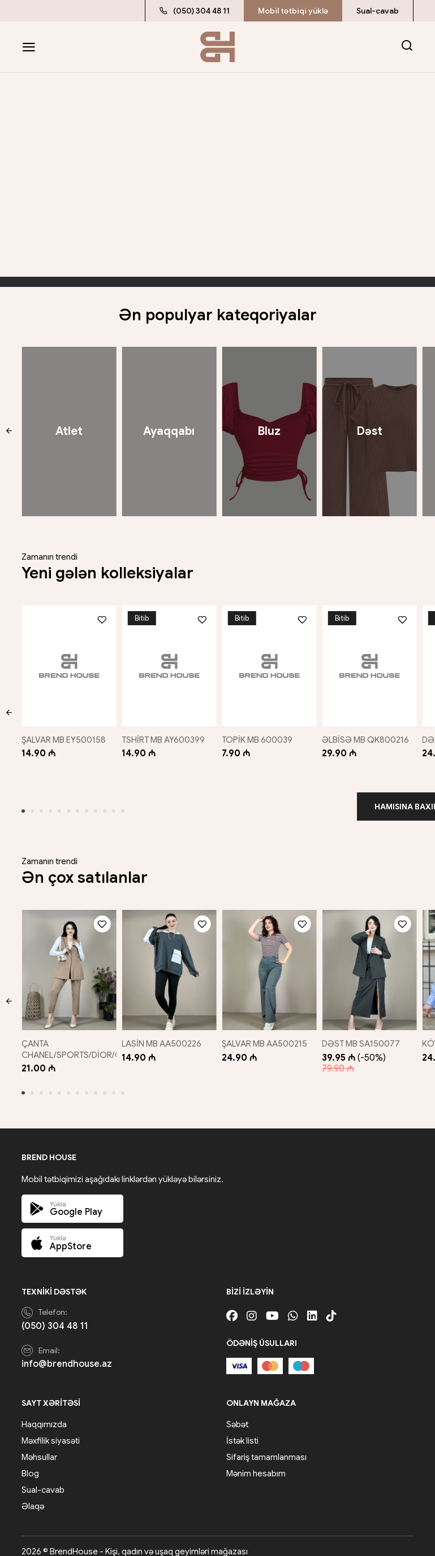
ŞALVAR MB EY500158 (63, 734)
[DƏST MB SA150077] (371, 961)
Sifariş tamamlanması (266, 1446)
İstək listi (242, 1430)
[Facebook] (232, 1305)
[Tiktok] (331, 1305)
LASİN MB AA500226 (163, 1032)
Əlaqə (32, 1495)
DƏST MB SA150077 (365, 1032)
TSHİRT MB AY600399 (164, 734)
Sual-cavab (377, 11)
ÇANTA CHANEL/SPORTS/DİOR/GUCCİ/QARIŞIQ (99, 1038)
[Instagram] (252, 1305)
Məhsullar (39, 1446)
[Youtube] (272, 1305)
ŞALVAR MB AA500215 (267, 1032)
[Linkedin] (312, 1305)
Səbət (237, 1414)
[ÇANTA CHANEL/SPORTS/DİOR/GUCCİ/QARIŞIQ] (66, 961)
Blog (30, 1463)
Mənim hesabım (256, 1463)
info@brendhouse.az (66, 1352)
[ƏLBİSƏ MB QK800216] (371, 663)
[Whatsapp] (293, 1305)
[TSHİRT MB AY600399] (168, 663)
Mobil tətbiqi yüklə (293, 11)
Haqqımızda (44, 1414)
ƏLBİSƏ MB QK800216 (369, 734)
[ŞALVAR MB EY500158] (66, 663)
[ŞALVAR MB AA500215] (270, 961)
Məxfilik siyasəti (50, 1430)
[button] (9, 431)
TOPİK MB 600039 (260, 734)
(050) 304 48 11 (195, 11)
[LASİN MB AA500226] (168, 961)
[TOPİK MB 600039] (270, 663)
